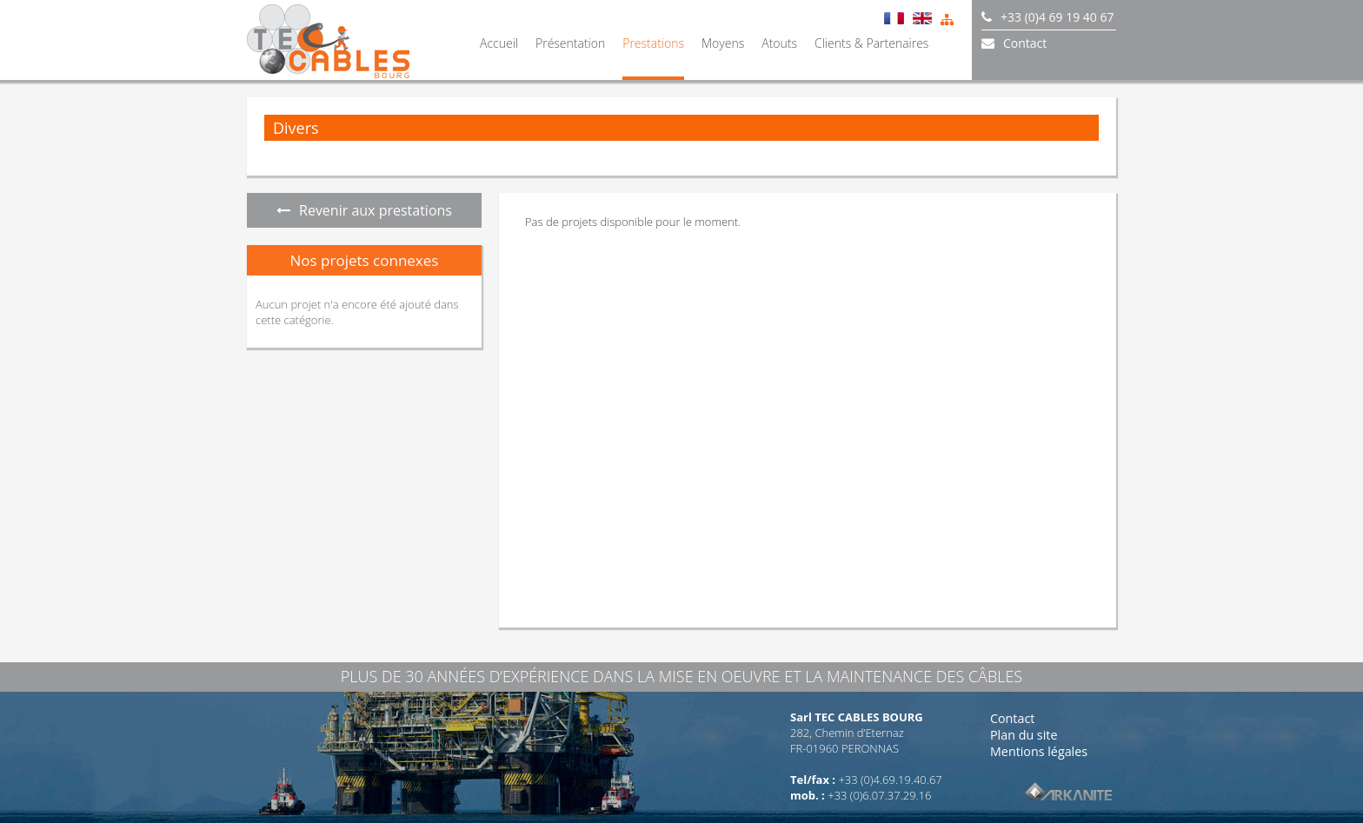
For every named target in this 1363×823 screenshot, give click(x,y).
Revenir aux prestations (364, 210)
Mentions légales (1038, 751)
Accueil (499, 43)
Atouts (779, 43)
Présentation (570, 43)
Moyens (722, 43)
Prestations (653, 43)
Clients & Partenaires (871, 43)
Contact (1012, 718)
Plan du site (1023, 735)
